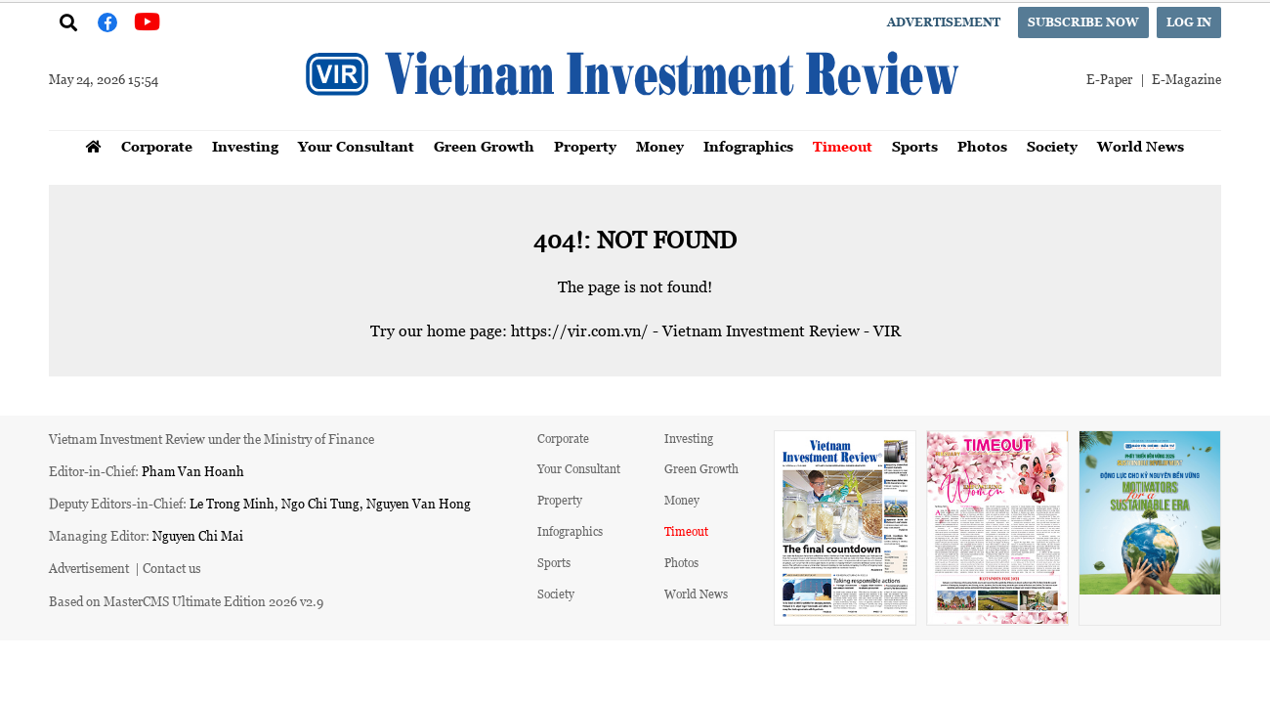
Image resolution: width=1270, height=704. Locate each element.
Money (660, 146)
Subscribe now (1083, 22)
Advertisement (943, 22)
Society (1052, 146)
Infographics (748, 146)
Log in (1188, 22)
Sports (915, 146)
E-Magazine (1186, 78)
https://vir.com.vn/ (580, 330)
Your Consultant (356, 146)
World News (1140, 146)
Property (585, 146)
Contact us (172, 567)
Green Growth (484, 146)
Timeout (842, 146)
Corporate (156, 146)
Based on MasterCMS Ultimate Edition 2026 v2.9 (186, 601)
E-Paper (1109, 78)
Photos (982, 146)
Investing (245, 146)
